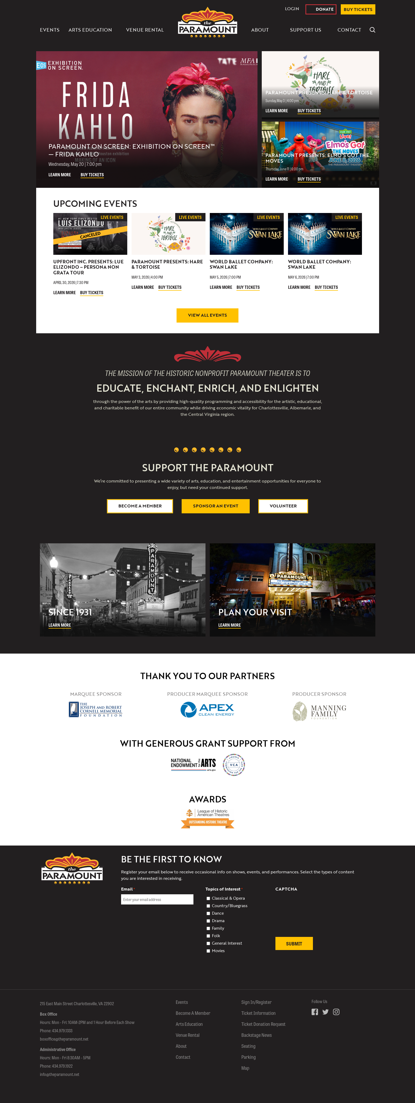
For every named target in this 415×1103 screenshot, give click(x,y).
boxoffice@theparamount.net (64, 1039)
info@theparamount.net (59, 1074)
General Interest (227, 943)
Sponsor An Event (215, 506)
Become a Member (140, 506)
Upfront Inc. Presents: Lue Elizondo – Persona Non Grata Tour (88, 267)
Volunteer (283, 506)
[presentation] (316, 917)
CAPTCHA (286, 889)
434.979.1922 (62, 1066)
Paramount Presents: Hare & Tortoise (167, 264)
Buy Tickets (92, 174)
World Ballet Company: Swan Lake (241, 264)
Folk (216, 936)
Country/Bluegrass (230, 905)
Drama (218, 920)
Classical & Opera (228, 898)
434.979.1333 (62, 1030)
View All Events (207, 315)
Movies (218, 951)
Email (128, 889)
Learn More (59, 174)
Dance (218, 913)
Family (218, 928)
